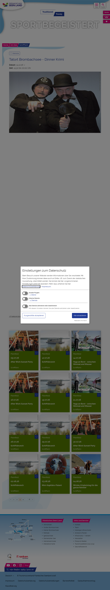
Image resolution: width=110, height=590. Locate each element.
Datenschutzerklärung (31, 287)
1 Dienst (32, 295)
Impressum (46, 287)
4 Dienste (33, 300)
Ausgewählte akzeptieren (34, 315)
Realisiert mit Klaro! (80, 320)
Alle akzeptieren (80, 315)
